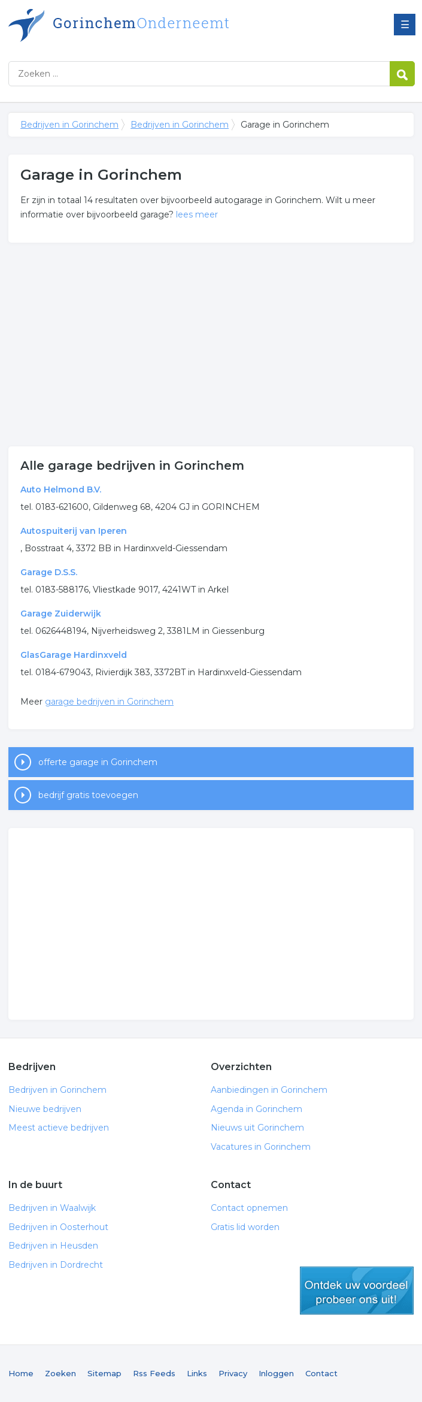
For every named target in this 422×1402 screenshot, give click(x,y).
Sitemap (104, 1373)
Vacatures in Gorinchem (261, 1146)
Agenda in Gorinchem (256, 1109)
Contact (321, 1373)
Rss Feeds (154, 1373)
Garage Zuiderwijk (60, 613)
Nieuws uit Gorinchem (257, 1127)
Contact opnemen (249, 1207)
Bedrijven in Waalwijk (52, 1207)
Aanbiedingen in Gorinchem (269, 1089)
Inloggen (276, 1373)
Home (21, 1373)
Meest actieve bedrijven (58, 1127)
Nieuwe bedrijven (44, 1109)
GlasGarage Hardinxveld (73, 654)
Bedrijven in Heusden (53, 1245)
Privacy (232, 1373)
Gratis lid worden (245, 1227)
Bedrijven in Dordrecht (55, 1264)
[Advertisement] (211, 344)
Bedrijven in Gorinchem (158, 25)
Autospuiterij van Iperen (73, 530)
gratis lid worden (357, 1291)
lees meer (197, 214)
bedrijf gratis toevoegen (88, 795)
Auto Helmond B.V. (60, 489)
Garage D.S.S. (48, 572)
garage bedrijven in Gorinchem (109, 701)
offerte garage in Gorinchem (97, 762)
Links (197, 1373)
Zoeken (60, 1373)
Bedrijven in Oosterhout (58, 1227)
